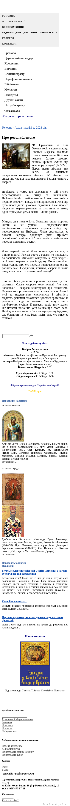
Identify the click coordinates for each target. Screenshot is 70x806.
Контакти (9, 43)
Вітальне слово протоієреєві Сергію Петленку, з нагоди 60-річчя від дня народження (34, 572)
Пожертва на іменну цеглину (18, 751)
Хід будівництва (11, 748)
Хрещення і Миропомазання (17, 719)
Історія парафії (13, 21)
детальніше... (9, 461)
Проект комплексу (12, 746)
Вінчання (7, 722)
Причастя (7, 728)
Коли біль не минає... (14, 601)
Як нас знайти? (10, 800)
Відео (5, 769)
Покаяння (7, 725)
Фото (5, 766)
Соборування (9, 731)
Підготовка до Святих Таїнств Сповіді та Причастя (35, 690)
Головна (8, 16)
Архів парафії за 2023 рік (30, 127)
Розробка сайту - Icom (55, 804)
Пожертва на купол (12, 754)
